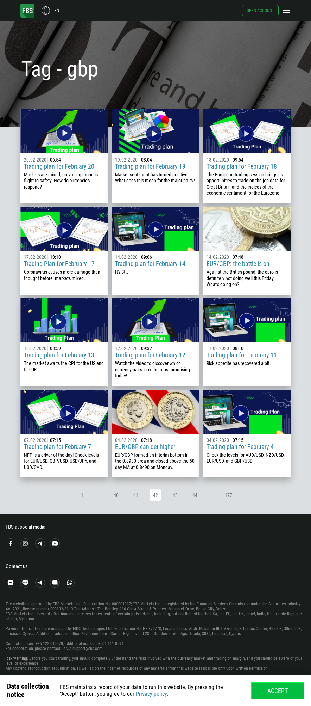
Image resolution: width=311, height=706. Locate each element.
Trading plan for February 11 (242, 355)
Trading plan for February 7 (57, 446)
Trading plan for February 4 (240, 446)
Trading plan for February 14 (150, 263)
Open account (260, 10)
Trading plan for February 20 (59, 166)
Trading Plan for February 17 (59, 263)
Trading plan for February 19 (150, 166)
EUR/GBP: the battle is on (238, 263)
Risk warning (16, 658)
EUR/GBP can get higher (145, 446)
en (57, 10)
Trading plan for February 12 (150, 355)
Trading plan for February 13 (59, 355)
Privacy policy (151, 693)
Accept (277, 690)
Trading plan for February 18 (242, 166)
